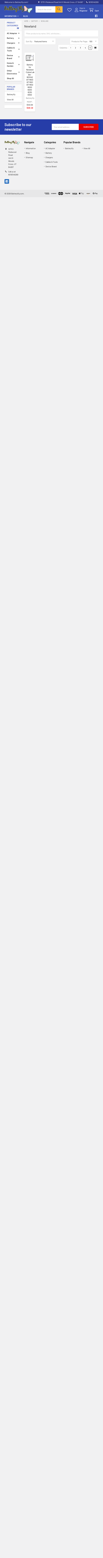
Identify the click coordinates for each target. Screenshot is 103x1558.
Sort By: (29, 41)
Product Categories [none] (12, 24)
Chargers (13, 43)
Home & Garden (13, 64)
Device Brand (13, 57)
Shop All (10, 78)
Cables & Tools (13, 49)
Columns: (64, 48)
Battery (13, 38)
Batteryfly (11, 94)
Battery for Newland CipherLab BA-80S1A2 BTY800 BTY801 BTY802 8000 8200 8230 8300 (30, 79)
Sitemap (29, 157)
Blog (25, 16)
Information (12, 16)
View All (10, 99)
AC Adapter (13, 33)
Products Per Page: (79, 41)
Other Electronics (13, 72)
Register (83, 11)
